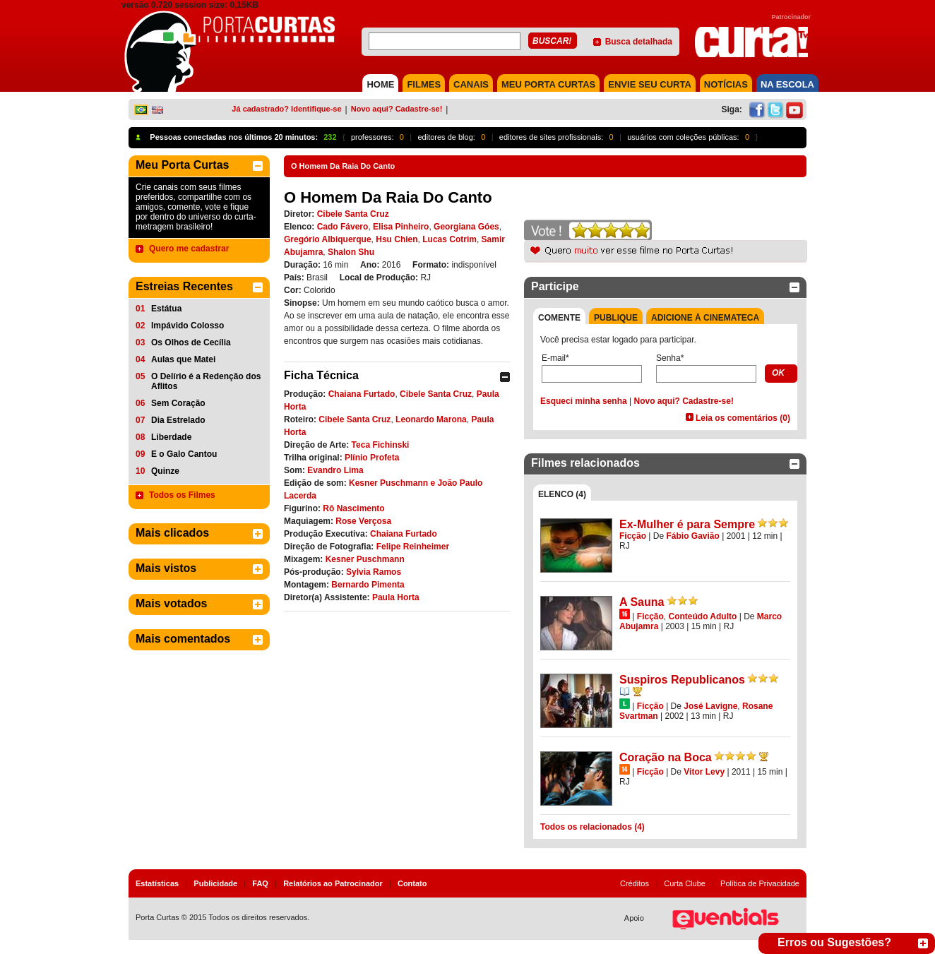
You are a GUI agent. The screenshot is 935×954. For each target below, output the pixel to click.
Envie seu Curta (649, 84)
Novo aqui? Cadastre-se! (397, 109)
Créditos (634, 883)
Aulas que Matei (183, 359)
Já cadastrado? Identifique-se (286, 109)
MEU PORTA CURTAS (548, 84)
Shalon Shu (351, 252)
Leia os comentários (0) (743, 418)
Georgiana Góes (466, 227)
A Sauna (641, 602)
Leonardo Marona (431, 419)
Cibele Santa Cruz (353, 214)
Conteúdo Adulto (702, 616)
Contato (412, 883)
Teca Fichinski (381, 445)
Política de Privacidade (759, 883)
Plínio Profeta (372, 458)
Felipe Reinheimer (412, 546)
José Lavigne (710, 706)
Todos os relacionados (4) (592, 827)
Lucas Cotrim (449, 239)
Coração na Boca (665, 757)
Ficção (632, 536)
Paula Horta (395, 597)
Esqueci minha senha (583, 401)
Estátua (166, 309)
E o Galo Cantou (184, 454)
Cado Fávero (343, 227)
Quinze (165, 471)
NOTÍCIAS (726, 84)
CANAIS (471, 84)
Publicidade (215, 883)
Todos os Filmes (182, 495)
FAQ (260, 883)
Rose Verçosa (363, 521)
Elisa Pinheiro (401, 227)
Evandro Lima (335, 470)
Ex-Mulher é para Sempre (687, 524)
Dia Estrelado (178, 420)
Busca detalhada (638, 42)
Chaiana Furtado (361, 394)
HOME (380, 84)
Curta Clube (684, 883)
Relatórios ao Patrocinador (333, 883)
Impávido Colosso (187, 325)
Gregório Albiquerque (327, 239)
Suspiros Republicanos (682, 680)
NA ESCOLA (787, 84)
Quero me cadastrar (189, 249)
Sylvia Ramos (373, 572)
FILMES (424, 84)
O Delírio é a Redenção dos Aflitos (206, 381)
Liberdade (171, 437)
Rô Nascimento (353, 508)
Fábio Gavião (693, 536)
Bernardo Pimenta (367, 585)
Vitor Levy (704, 772)
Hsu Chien (396, 239)
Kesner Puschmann (365, 559)
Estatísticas (157, 883)
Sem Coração (178, 403)
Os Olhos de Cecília (191, 342)
